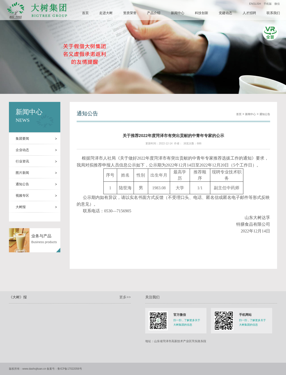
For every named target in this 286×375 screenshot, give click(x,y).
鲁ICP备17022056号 (69, 368)
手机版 (268, 3)
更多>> (125, 297)
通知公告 (264, 114)
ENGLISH (255, 3)
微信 (277, 3)
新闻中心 (250, 114)
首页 (239, 114)
